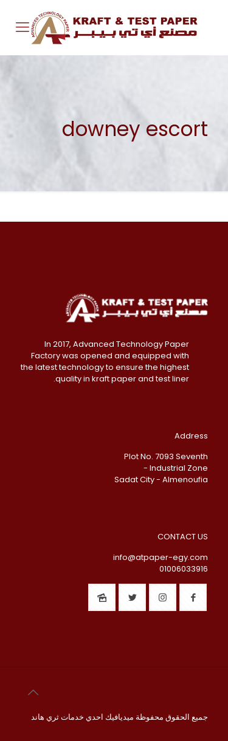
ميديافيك (119, 717)
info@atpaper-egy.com (160, 557)
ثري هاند (45, 717)
